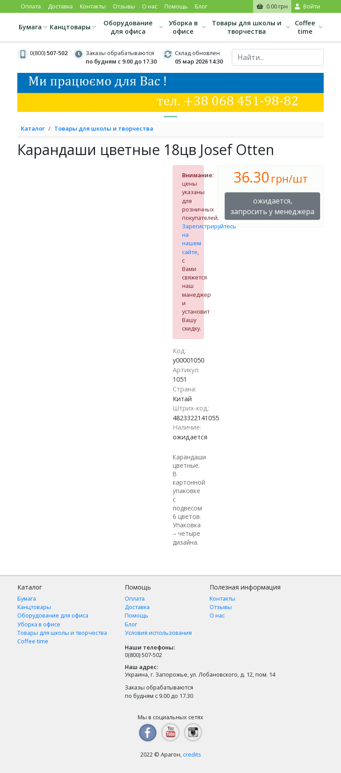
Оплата (31, 6)
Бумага (30, 27)
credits (192, 754)
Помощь (176, 6)
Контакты (93, 6)
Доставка (60, 6)
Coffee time (305, 27)
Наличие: (187, 427)
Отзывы (124, 6)
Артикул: (186, 370)
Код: (179, 351)
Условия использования (158, 633)
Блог (201, 6)
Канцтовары (70, 27)
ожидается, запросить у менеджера (272, 206)
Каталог (33, 128)
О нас (149, 6)
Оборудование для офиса (128, 27)
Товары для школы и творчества (247, 27)
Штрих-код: (191, 408)
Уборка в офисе (183, 27)
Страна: (184, 389)
